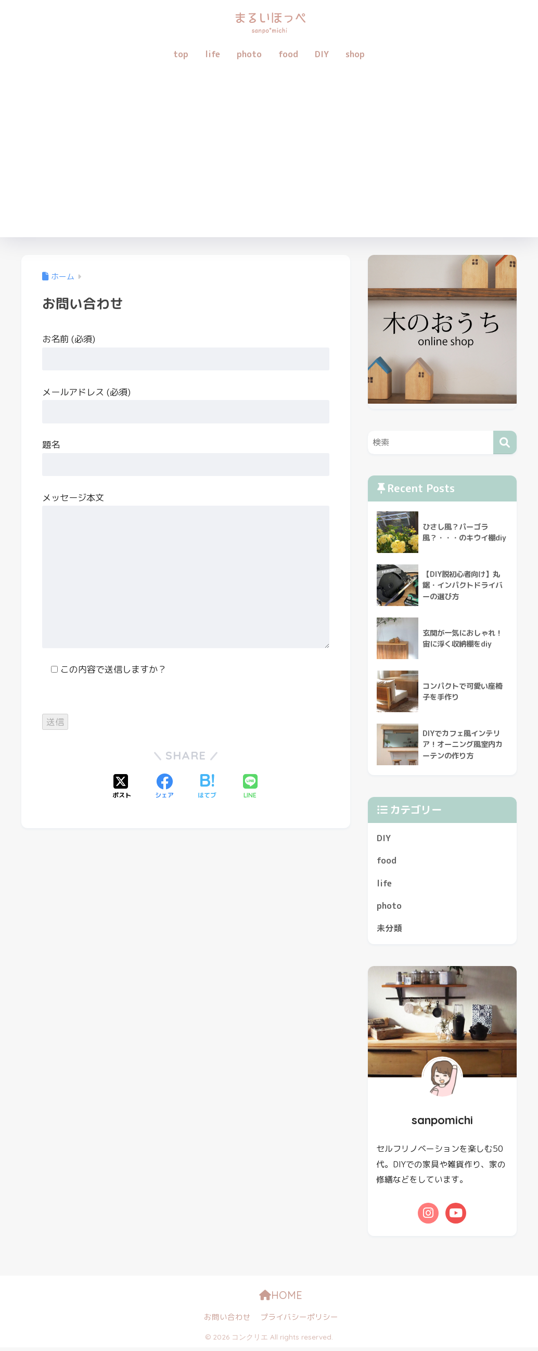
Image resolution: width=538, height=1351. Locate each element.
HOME (291, 1298)
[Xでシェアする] (121, 787)
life (212, 54)
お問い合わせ (227, 1320)
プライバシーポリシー (299, 1320)
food (288, 54)
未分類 (390, 931)
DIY (322, 54)
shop (355, 54)
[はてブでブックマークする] (207, 787)
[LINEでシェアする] (250, 787)
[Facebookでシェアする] (164, 787)
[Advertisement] (268, 159)
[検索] (505, 442)
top (180, 54)
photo (249, 54)
